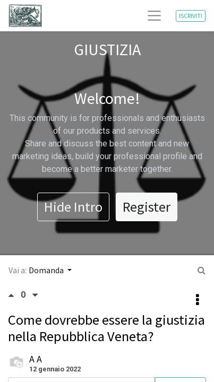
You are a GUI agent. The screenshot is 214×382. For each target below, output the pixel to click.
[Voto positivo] (14, 295)
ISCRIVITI (190, 16)
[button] (197, 300)
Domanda (47, 270)
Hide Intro (73, 206)
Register (146, 206)
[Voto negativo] (35, 295)
